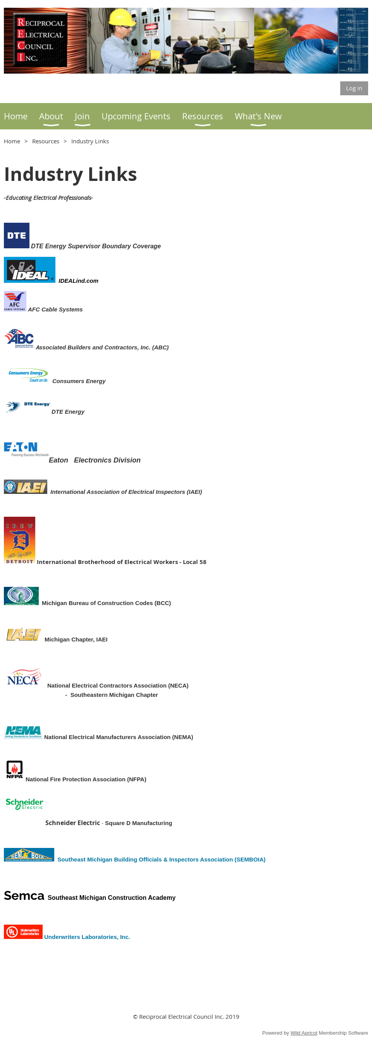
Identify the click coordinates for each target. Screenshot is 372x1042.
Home (12, 141)
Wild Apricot (304, 1033)
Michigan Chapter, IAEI (76, 639)
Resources (45, 141)
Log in (354, 88)
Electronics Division (107, 460)
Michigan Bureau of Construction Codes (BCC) (106, 603)
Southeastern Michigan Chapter (114, 694)
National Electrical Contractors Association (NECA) (118, 685)
